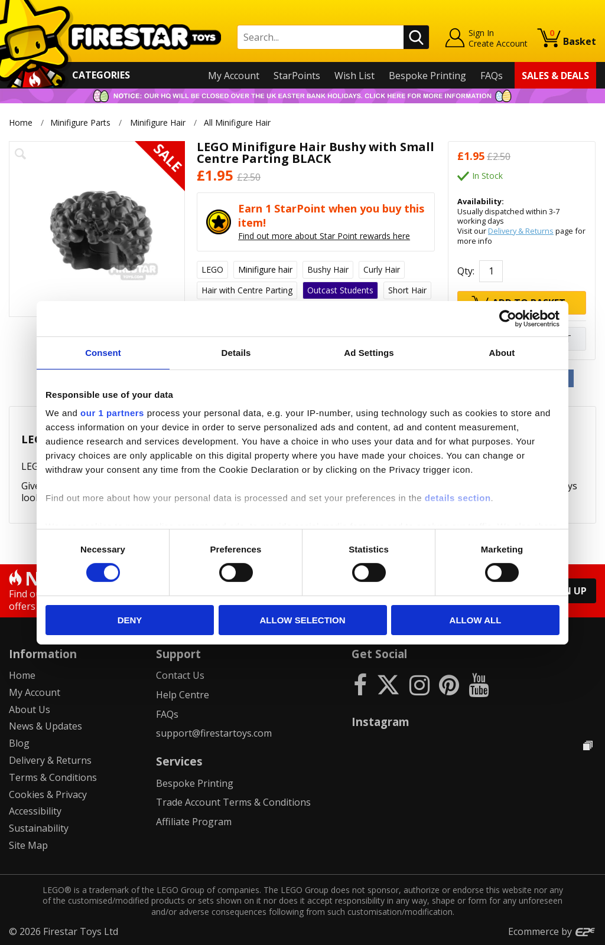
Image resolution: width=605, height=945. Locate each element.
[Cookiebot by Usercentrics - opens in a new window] (508, 318)
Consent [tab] (103, 352)
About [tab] (502, 352)
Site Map (28, 845)
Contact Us (180, 675)
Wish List (354, 75)
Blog (19, 743)
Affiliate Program (194, 821)
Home (20, 122)
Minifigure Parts (80, 122)
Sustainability (39, 828)
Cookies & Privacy (48, 794)
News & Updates (45, 726)
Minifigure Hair (158, 122)
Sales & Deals (555, 75)
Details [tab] (236, 352)
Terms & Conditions (53, 777)
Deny (130, 620)
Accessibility (35, 811)
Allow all (476, 620)
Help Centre (182, 694)
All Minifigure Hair (239, 122)
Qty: (465, 270)
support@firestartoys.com (214, 733)
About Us (29, 709)
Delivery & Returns (521, 230)
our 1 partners (112, 413)
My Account (233, 75)
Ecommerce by (552, 931)
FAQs (491, 75)
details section (458, 498)
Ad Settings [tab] (368, 352)
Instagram (380, 721)
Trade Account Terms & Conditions (233, 802)
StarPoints (297, 75)
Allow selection (303, 620)
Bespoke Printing (427, 75)
